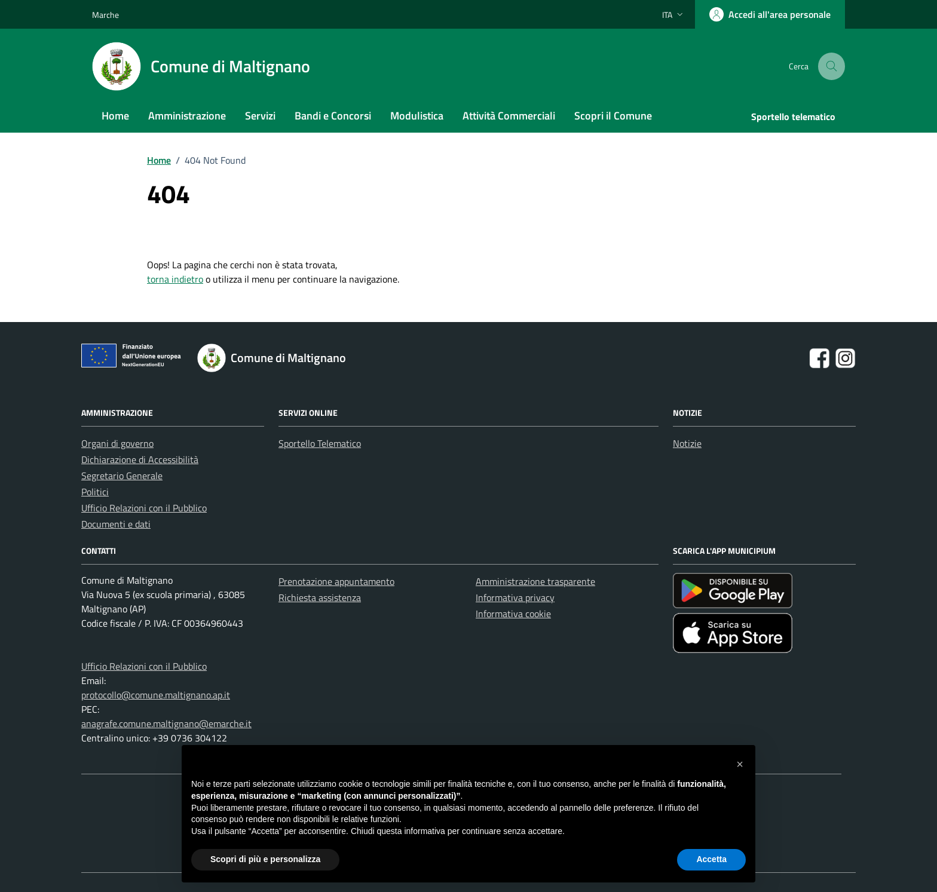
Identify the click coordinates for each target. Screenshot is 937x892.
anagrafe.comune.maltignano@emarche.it (166, 723)
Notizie (687, 443)
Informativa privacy (515, 597)
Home (115, 116)
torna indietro (175, 279)
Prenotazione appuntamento (336, 581)
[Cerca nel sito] (832, 66)
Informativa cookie (513, 613)
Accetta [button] (711, 859)
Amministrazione (187, 116)
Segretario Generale (122, 475)
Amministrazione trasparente (535, 581)
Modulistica (416, 116)
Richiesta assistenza (319, 597)
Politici (95, 492)
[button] (739, 764)
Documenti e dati (116, 524)
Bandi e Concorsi (333, 116)
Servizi (260, 116)
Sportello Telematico (319, 443)
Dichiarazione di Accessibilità (139, 459)
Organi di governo (117, 443)
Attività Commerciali (509, 116)
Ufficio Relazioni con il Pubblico (144, 508)
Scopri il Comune (613, 116)
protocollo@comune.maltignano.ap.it (155, 695)
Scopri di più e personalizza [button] (265, 859)
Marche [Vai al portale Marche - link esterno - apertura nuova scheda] (105, 14)
